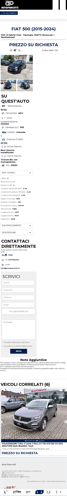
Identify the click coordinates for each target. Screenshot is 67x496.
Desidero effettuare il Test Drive (16, 342)
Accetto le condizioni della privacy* (18, 346)
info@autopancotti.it (10, 268)
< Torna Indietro (9, 13)
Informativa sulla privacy (56, 481)
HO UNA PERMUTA (18, 311)
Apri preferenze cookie (36, 481)
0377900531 (8, 473)
